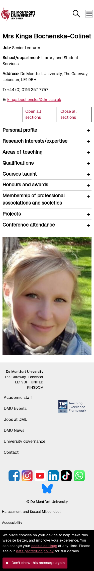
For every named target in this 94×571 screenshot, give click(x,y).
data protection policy (35, 551)
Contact (11, 452)
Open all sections (33, 114)
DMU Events (15, 408)
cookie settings (44, 546)
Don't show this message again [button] (38, 563)
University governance (24, 441)
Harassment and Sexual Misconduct (31, 512)
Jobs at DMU (16, 419)
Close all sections (68, 114)
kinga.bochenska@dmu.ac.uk (34, 99)
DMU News (14, 430)
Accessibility (12, 523)
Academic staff (18, 397)
